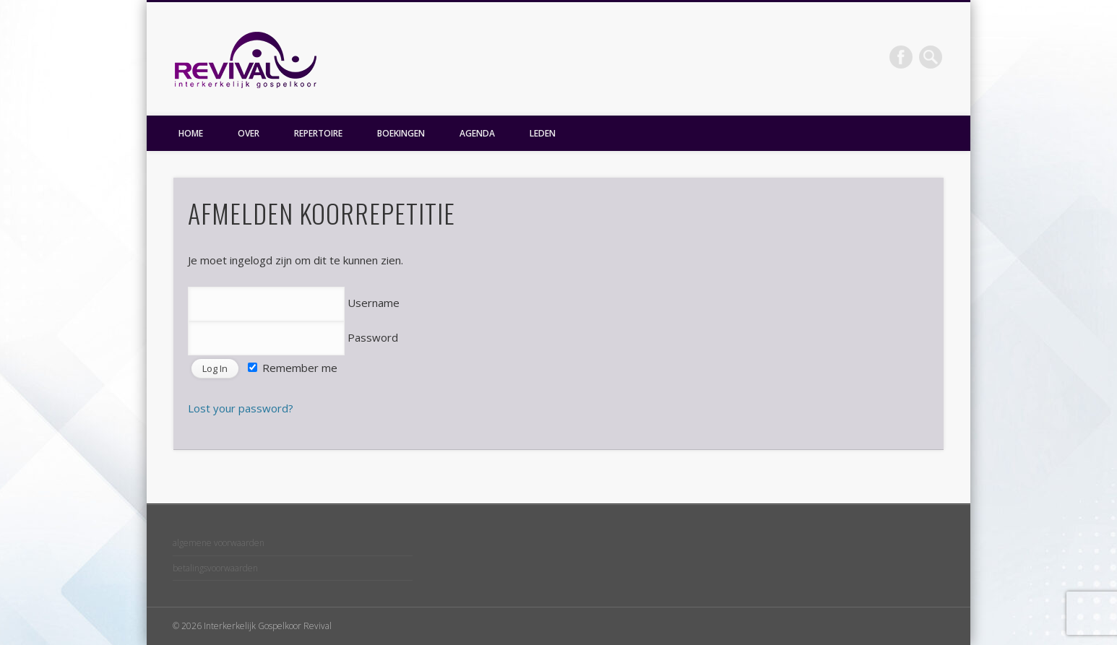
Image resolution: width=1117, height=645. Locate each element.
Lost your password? (240, 408)
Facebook (901, 57)
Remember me (292, 367)
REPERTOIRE (318, 133)
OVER (248, 133)
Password (293, 337)
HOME (190, 133)
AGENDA (477, 133)
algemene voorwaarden (218, 543)
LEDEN (543, 133)
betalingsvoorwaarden (215, 568)
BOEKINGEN (401, 133)
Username (294, 302)
